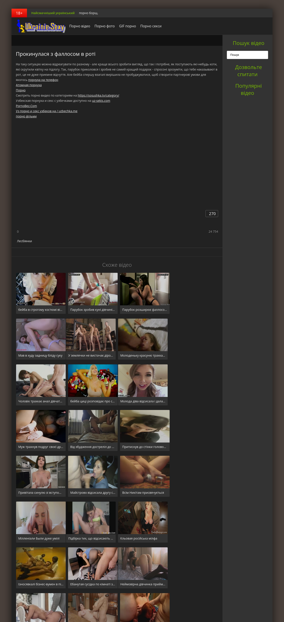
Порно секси (149, 26)
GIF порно (126, 26)
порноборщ (39, 26)
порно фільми (26, 116)
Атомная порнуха (29, 85)
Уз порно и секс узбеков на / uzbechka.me (46, 111)
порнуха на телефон (43, 80)
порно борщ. (88, 13)
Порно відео (78, 26)
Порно (20, 90)
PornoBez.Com (26, 106)
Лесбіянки (24, 241)
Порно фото (103, 26)
